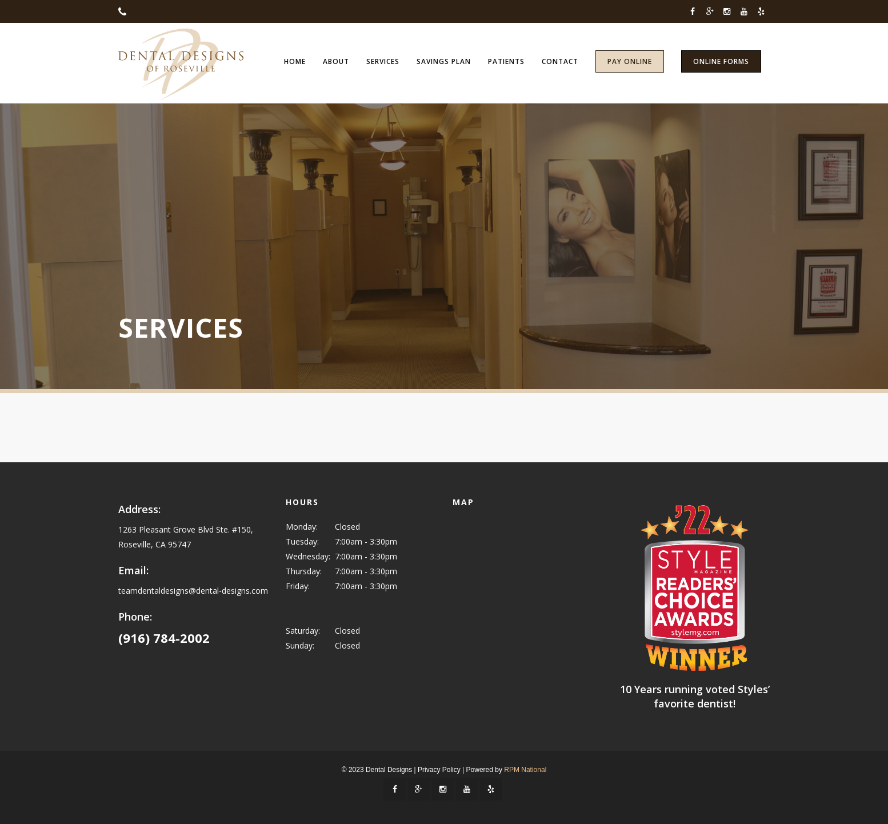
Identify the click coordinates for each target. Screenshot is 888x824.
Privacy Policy (439, 770)
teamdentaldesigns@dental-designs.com (193, 590)
